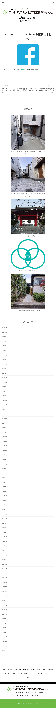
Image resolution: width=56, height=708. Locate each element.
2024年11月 (4, 391)
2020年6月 (4, 632)
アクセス (19, 673)
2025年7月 (4, 355)
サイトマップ (48, 673)
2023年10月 (4, 450)
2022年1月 (4, 546)
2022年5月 (4, 528)
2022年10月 (4, 505)
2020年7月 (4, 628)
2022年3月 (4, 537)
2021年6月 (4, 578)
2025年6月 (4, 359)
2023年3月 (4, 482)
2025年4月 (4, 369)
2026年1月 (4, 328)
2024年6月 (4, 414)
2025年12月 (4, 332)
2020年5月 (4, 637)
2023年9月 (4, 455)
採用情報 (12, 673)
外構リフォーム (42, 670)
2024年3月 (4, 428)
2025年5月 (4, 364)
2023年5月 (4, 473)
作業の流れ (26, 670)
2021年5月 (4, 582)
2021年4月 (4, 587)
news (28, 677)
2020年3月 (4, 646)
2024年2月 (4, 432)
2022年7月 (4, 519)
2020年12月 (4, 605)
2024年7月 (4, 409)
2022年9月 (4, 510)
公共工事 (6, 673)
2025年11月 (4, 337)
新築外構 (50, 670)
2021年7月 (4, 573)
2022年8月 (4, 514)
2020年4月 (4, 641)
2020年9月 (4, 619)
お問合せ (26, 673)
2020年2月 (4, 651)
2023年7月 (4, 464)
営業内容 (10, 670)
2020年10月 (4, 614)
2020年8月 (4, 623)
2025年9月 (4, 346)
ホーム (5, 670)
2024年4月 (4, 423)
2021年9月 (4, 564)
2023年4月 (4, 478)
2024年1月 (4, 437)
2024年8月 (4, 405)
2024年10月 (4, 396)
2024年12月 (4, 387)
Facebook (22, 69)
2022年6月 (4, 523)
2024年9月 (4, 400)
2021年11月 (4, 555)
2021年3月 (4, 591)
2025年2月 (4, 378)
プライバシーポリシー (36, 673)
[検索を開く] (53, 2)
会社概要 (33, 670)
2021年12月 (4, 550)
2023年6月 (4, 469)
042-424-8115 (28, 18)
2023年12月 (4, 441)
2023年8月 (4, 459)
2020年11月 (4, 610)
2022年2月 (4, 541)
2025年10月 (4, 341)
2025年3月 (4, 373)
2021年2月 (4, 596)
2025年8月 (4, 350)
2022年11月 (4, 500)
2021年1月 (4, 601)
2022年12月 (4, 496)
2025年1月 (4, 382)
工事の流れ (18, 670)
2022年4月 (4, 532)
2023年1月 (4, 491)
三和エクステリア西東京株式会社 (30, 703)
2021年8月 (4, 569)
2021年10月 (4, 560)
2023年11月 (4, 446)
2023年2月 (4, 487)
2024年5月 (4, 419)
